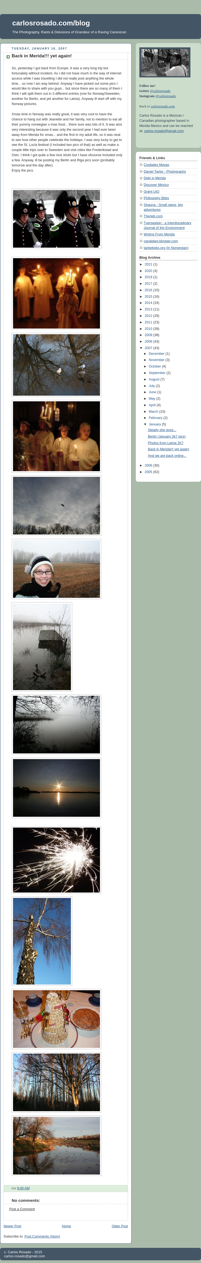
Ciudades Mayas (156, 165)
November (157, 360)
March (154, 412)
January (155, 424)
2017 (149, 284)
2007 (149, 348)
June (153, 392)
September (158, 373)
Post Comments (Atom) (42, 1236)
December (157, 354)
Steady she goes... (162, 430)
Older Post (120, 1226)
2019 (149, 277)
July (152, 386)
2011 (149, 322)
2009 (149, 335)
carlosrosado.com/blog (51, 23)
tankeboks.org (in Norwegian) (166, 248)
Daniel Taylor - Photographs (165, 171)
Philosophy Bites (156, 198)
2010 (149, 329)
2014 (149, 303)
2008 (149, 341)
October (155, 366)
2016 (149, 290)
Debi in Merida (155, 178)
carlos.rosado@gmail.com (164, 131)
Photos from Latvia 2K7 (166, 443)
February (156, 418)
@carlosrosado (160, 91)
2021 (149, 264)
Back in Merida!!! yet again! (42, 55)
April (153, 405)
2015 (149, 296)
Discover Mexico (156, 185)
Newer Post (12, 1226)
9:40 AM (23, 1188)
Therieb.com (153, 216)
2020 (149, 271)
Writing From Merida (159, 234)
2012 (149, 316)
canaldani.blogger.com (161, 241)
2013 (149, 309)
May (152, 399)
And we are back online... (167, 456)
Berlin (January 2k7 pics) (167, 436)
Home (66, 1226)
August (155, 379)
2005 (149, 472)
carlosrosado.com (163, 106)
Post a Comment (22, 1209)
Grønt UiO (151, 191)
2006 (149, 465)
